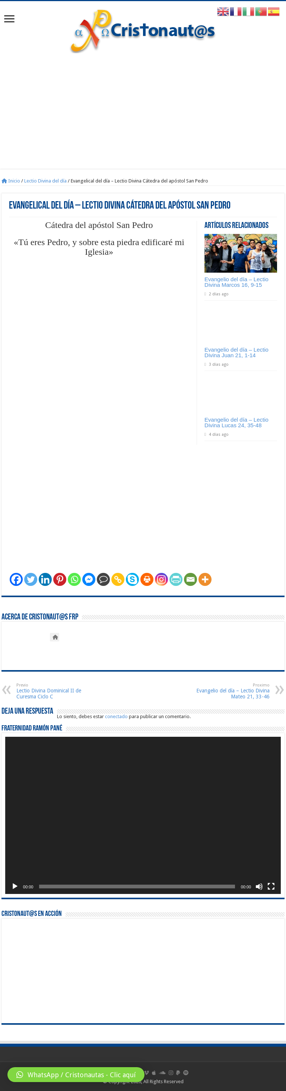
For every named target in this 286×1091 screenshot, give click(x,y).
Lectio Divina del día (45, 181)
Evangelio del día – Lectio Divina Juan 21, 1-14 (236, 352)
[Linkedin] (45, 579)
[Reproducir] (15, 886)
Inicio (10, 181)
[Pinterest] (59, 579)
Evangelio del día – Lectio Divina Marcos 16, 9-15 (236, 282)
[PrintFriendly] (175, 579)
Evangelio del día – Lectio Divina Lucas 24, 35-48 (236, 422)
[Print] (146, 579)
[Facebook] (16, 579)
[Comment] (103, 579)
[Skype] (132, 579)
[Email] (190, 579)
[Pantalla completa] (271, 886)
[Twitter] (30, 579)
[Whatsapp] (74, 579)
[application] (143, 815)
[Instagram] (161, 579)
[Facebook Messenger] (88, 579)
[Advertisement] (143, 116)
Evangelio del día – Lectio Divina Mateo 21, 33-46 (231, 691)
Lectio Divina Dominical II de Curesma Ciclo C (54, 691)
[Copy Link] (117, 579)
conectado (116, 716)
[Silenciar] (259, 886)
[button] (75, 1074)
